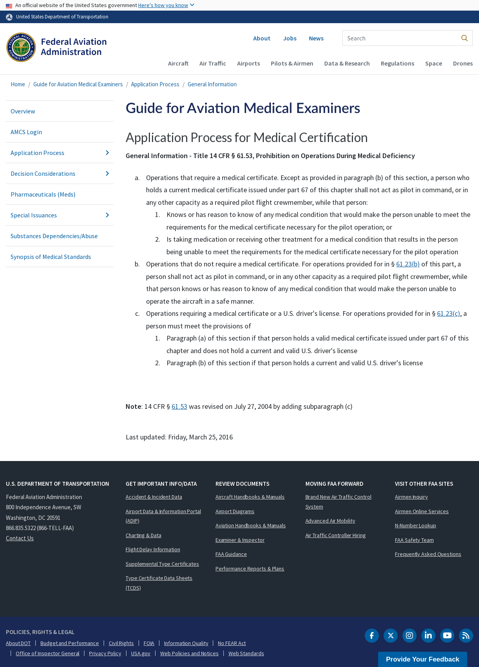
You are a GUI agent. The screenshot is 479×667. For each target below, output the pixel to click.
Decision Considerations (60, 173)
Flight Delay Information (153, 549)
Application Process (155, 84)
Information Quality (186, 643)
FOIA (149, 643)
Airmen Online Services (422, 511)
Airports (248, 63)
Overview (23, 111)
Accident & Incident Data (154, 496)
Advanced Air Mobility (330, 520)
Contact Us (20, 538)
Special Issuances (60, 215)
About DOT (18, 643)
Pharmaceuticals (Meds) (43, 194)
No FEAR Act (232, 643)
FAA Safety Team (414, 539)
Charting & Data (143, 535)
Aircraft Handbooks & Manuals (250, 496)
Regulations (397, 63)
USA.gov (140, 653)
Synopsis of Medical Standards (51, 257)
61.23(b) (408, 263)
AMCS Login (26, 132)
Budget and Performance (69, 643)
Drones (463, 63)
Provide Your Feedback (422, 659)
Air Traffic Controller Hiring (335, 535)
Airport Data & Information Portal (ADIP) (163, 516)
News (316, 38)
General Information (212, 84)
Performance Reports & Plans (250, 568)
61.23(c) (448, 313)
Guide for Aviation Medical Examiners (78, 84)
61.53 (179, 406)
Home (18, 84)
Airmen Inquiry (411, 496)
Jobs (289, 38)
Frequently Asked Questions (428, 554)
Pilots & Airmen (292, 63)
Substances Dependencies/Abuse (54, 236)
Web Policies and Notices (189, 653)
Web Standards (246, 653)
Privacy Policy (105, 653)
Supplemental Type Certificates (162, 563)
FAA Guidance (231, 554)
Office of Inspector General (47, 653)
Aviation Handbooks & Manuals (251, 525)
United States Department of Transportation (62, 16)
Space (433, 63)
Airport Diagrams (235, 511)
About (262, 38)
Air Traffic (212, 63)
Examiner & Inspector (240, 539)
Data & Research (347, 63)
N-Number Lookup (415, 525)
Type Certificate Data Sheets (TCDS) (159, 582)
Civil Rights (121, 643)
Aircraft (178, 63)
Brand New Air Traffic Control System (338, 501)
